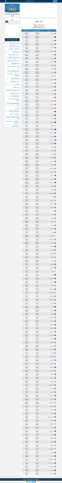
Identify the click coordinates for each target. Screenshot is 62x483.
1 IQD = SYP (26, 82)
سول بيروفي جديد (52, 370)
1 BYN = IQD (37, 174)
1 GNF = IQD (37, 231)
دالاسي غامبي (53, 228)
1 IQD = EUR (26, 36)
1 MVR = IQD (37, 334)
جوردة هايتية (53, 246)
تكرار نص (17, 108)
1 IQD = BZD (26, 178)
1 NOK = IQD (37, 359)
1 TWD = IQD (37, 430)
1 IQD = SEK (26, 398)
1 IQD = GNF (26, 231)
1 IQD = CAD (26, 100)
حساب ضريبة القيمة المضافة (14, 43)
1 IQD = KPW (26, 288)
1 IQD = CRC (26, 192)
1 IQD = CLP (26, 185)
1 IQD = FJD (26, 217)
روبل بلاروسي (53, 175)
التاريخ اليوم (44, 27)
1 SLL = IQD (37, 405)
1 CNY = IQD (37, 96)
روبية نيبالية (53, 363)
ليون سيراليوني (53, 406)
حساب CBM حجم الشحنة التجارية (13, 60)
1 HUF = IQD (37, 249)
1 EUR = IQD (37, 36)
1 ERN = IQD (37, 210)
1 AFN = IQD (37, 110)
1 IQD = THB (26, 419)
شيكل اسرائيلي (53, 61)
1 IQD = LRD (26, 302)
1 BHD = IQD (37, 68)
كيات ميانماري (53, 324)
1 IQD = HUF (26, 249)
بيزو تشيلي (53, 186)
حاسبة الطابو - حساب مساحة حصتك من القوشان (12, 122)
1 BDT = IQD (37, 142)
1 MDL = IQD (37, 313)
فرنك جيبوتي (53, 200)
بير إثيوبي (54, 214)
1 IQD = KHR (26, 281)
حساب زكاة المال (16, 87)
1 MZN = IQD (37, 348)
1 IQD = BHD (26, 68)
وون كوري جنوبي (52, 292)
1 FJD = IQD (37, 217)
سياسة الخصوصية (36, 479)
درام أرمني (53, 118)
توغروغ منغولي (53, 328)
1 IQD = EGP (26, 57)
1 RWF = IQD (37, 391)
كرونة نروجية (53, 360)
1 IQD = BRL (26, 160)
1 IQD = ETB (26, 213)
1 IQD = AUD (26, 128)
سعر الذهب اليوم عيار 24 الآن (13, 57)
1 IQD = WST (26, 455)
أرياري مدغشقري (52, 317)
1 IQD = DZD (26, 64)
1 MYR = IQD (37, 345)
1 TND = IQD (37, 89)
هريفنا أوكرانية (53, 438)
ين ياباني (54, 271)
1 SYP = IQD (37, 82)
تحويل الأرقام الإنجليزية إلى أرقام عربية (13, 104)
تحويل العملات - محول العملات (13, 48)
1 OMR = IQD (37, 50)
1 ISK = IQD (37, 263)
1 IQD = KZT (26, 295)
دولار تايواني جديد (52, 431)
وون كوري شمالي (52, 289)
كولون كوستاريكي (52, 193)
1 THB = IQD (37, 419)
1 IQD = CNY (26, 96)
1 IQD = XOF (26, 462)
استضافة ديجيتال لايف (29, 479)
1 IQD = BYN (26, 174)
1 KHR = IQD (37, 281)
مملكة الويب (55, 1)
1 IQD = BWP (26, 171)
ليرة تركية (53, 40)
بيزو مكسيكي (53, 342)
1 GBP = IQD (37, 103)
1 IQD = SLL (26, 405)
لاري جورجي (53, 221)
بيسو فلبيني (53, 374)
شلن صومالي (53, 409)
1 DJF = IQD (37, 199)
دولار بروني (53, 154)
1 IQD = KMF (26, 284)
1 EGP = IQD (37, 57)
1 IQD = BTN (26, 167)
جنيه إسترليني (53, 104)
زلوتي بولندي (53, 381)
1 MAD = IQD (37, 309)
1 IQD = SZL (26, 416)
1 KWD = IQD (37, 71)
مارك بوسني (53, 136)
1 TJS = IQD (37, 423)
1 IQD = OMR (26, 50)
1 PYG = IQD (37, 384)
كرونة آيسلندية (53, 264)
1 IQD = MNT (26, 327)
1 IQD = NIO (26, 355)
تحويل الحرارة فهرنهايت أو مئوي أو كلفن (13, 117)
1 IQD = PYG (26, 384)
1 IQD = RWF (26, 391)
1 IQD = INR (26, 256)
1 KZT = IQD (37, 295)
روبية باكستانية (53, 377)
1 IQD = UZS (26, 448)
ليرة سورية (53, 83)
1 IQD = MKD (26, 320)
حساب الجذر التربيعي (15, 78)
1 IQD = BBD (26, 139)
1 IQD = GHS (26, 224)
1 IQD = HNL (26, 238)
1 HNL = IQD (37, 238)
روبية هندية (53, 257)
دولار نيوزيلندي (53, 367)
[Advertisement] (39, 10)
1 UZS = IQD (37, 448)
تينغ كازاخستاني (52, 296)
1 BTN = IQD (37, 167)
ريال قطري (53, 79)
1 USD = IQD (37, 32)
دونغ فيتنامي (53, 452)
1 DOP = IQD (37, 206)
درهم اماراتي (53, 47)
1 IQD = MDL (26, 313)
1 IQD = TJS (26, 423)
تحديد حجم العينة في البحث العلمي (13, 90)
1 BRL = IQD (37, 160)
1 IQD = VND (26, 451)
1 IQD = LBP (26, 75)
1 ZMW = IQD (37, 469)
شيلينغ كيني (53, 274)
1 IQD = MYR (26, 345)
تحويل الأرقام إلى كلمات (14, 96)
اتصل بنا (24, 479)
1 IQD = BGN (26, 146)
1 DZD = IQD (37, 64)
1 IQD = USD (26, 32)
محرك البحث (12, 19)
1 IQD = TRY (26, 39)
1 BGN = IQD (37, 146)
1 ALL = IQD (37, 114)
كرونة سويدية (53, 399)
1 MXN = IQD (37, 341)
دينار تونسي (53, 90)
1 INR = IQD (37, 256)
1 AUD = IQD (37, 128)
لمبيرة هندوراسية (52, 239)
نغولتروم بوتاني (53, 168)
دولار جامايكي (53, 267)
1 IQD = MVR (26, 334)
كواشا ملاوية (53, 338)
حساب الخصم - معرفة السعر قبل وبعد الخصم (13, 74)
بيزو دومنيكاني (53, 207)
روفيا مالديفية (53, 335)
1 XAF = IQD (37, 458)
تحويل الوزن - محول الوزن (14, 113)
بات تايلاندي (53, 420)
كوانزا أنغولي (53, 122)
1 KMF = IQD (37, 284)
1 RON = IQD (37, 387)
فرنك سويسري (53, 182)
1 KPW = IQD (37, 288)
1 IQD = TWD (26, 430)
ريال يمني (53, 93)
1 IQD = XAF (26, 458)
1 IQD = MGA (26, 316)
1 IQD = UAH (26, 437)
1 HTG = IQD (37, 245)
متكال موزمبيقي (52, 349)
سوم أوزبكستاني (52, 448)
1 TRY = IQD (37, 39)
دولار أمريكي (53, 33)
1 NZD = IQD (37, 366)
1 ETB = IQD (37, 213)
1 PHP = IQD (37, 373)
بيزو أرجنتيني (53, 125)
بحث (6, 21)
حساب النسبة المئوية (15, 63)
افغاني (54, 111)
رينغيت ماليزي (53, 345)
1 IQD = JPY (26, 270)
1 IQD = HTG (26, 245)
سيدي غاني (53, 225)
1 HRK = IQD (37, 242)
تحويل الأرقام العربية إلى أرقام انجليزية (13, 99)
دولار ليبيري (53, 303)
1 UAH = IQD (37, 437)
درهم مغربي (53, 310)
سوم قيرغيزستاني (52, 278)
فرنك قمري (53, 285)
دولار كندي (53, 100)
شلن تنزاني (53, 434)
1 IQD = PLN (26, 380)
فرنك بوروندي (53, 150)
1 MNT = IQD (37, 327)
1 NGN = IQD (37, 352)
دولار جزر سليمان (52, 395)
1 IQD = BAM (26, 135)
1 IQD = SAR (26, 43)
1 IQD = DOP (26, 206)
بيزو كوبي (53, 196)
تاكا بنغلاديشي (53, 143)
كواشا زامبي (53, 470)
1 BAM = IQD (37, 135)
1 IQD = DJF (26, 199)
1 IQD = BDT (26, 142)
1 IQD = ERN (26, 210)
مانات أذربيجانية (52, 132)
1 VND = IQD (37, 451)
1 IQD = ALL (26, 114)
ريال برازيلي (53, 161)
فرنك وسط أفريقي (52, 459)
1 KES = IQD (37, 274)
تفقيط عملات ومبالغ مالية (14, 93)
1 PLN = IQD (37, 380)
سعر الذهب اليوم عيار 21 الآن (13, 54)
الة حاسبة (17, 84)
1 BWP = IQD (37, 171)
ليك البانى (53, 115)
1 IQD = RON (26, 387)
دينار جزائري (53, 65)
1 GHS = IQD (37, 224)
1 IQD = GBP (26, 103)
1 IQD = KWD (26, 71)
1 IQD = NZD (26, 366)
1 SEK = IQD (37, 398)
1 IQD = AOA (26, 121)
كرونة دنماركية (53, 203)
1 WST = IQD (37, 455)
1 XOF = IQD (37, 462)
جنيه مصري (53, 58)
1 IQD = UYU (26, 444)
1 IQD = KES (26, 274)
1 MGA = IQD (37, 316)
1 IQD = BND (26, 153)
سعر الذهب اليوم (16, 51)
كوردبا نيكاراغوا (53, 356)
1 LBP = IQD (37, 75)
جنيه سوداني (53, 86)
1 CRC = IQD (37, 192)
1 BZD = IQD (37, 178)
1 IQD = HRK (26, 242)
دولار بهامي (53, 164)
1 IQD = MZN (26, 348)
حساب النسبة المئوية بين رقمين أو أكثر (13, 67)
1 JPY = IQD (37, 270)
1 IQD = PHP (26, 373)
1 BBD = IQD (37, 139)
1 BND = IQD (37, 153)
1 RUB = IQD (37, 107)
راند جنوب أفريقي (52, 466)
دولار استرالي (53, 129)
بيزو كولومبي (53, 189)
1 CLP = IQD (37, 185)
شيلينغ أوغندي (53, 441)
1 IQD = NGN (26, 352)
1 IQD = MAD (26, 309)
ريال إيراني (53, 260)
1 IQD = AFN (26, 110)
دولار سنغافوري (52, 402)
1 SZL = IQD (37, 416)
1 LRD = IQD (37, 302)
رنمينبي (54, 97)
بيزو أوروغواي (53, 445)
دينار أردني (53, 54)
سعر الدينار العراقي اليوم (30, 1)
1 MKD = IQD (37, 320)
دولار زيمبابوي (53, 473)
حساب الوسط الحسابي (15, 81)
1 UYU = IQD (37, 444)
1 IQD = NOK (26, 359)
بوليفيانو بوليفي (53, 157)
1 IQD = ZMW (26, 469)
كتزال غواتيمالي (52, 235)
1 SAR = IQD (37, 43)
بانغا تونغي (53, 427)
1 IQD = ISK (26, 263)
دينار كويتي (53, 72)
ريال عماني (53, 51)
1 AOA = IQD (37, 121)
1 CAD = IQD (37, 100)
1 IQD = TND (26, 89)
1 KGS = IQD (37, 277)
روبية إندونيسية (53, 253)
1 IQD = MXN (26, 341)
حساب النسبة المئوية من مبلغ (13, 70)
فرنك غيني (53, 232)
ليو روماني (53, 388)
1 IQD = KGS (26, 277)
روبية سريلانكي (53, 299)
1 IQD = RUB (26, 107)
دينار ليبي (53, 306)
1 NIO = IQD (37, 355)
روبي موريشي (53, 331)
